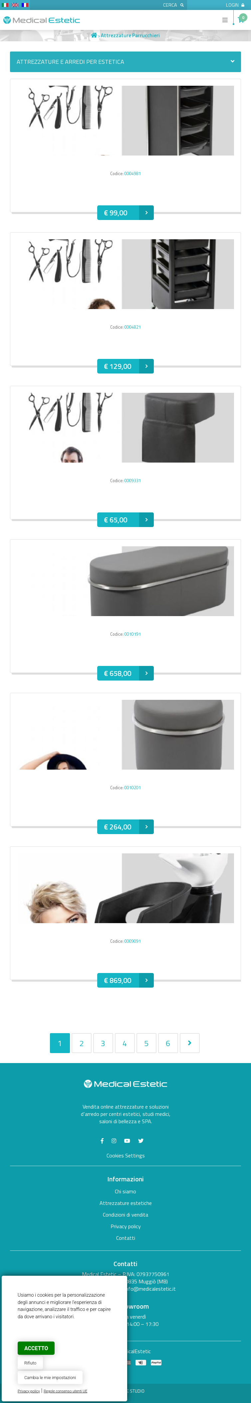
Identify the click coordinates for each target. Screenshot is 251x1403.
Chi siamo (125, 1191)
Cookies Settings (126, 1155)
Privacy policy (29, 1391)
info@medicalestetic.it (150, 1289)
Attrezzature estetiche (126, 1203)
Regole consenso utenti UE (65, 1391)
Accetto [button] (36, 1348)
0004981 (133, 173)
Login (235, 5)
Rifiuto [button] (30, 1362)
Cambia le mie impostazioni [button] (50, 1377)
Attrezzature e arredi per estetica (125, 61)
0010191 (133, 634)
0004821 (133, 327)
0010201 (133, 788)
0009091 (133, 941)
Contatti (125, 1238)
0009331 (133, 481)
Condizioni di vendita (125, 1215)
